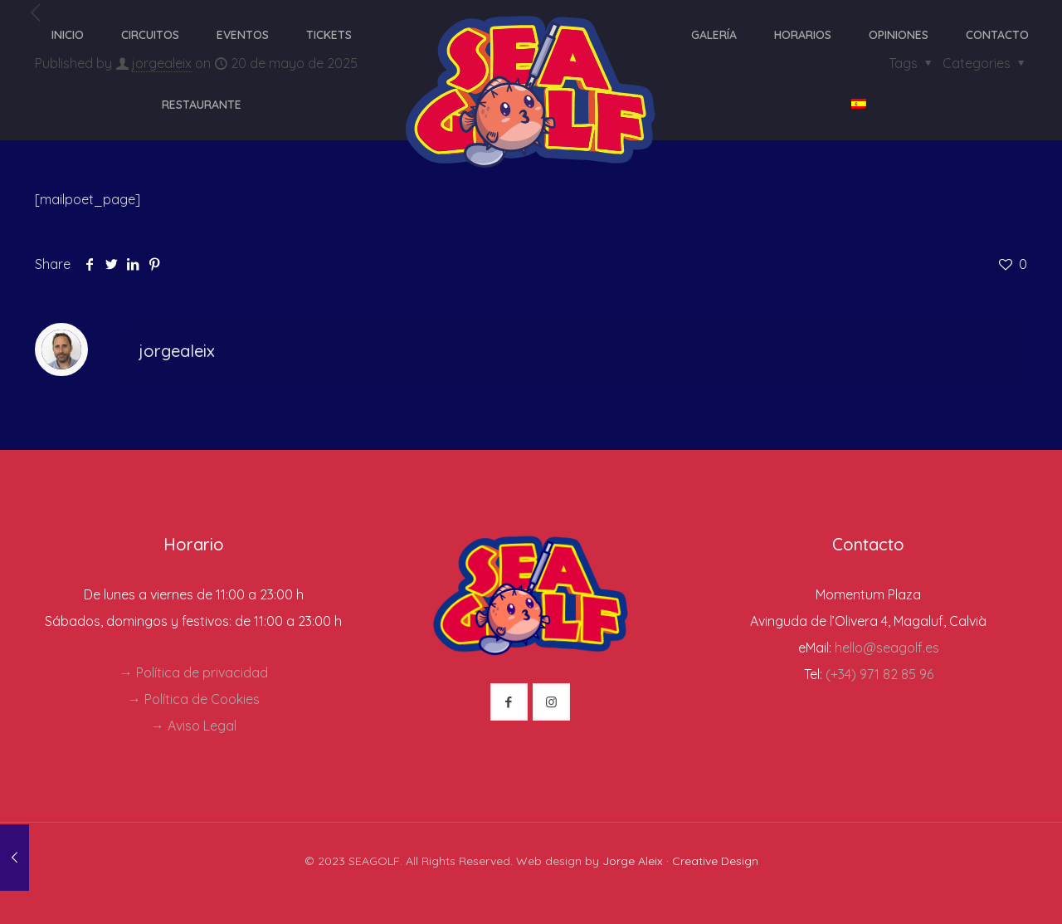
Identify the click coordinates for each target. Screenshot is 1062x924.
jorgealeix (177, 350)
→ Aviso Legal (193, 725)
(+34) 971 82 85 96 (879, 674)
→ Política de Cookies (194, 699)
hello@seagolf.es (887, 647)
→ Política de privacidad (193, 672)
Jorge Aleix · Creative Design (680, 860)
